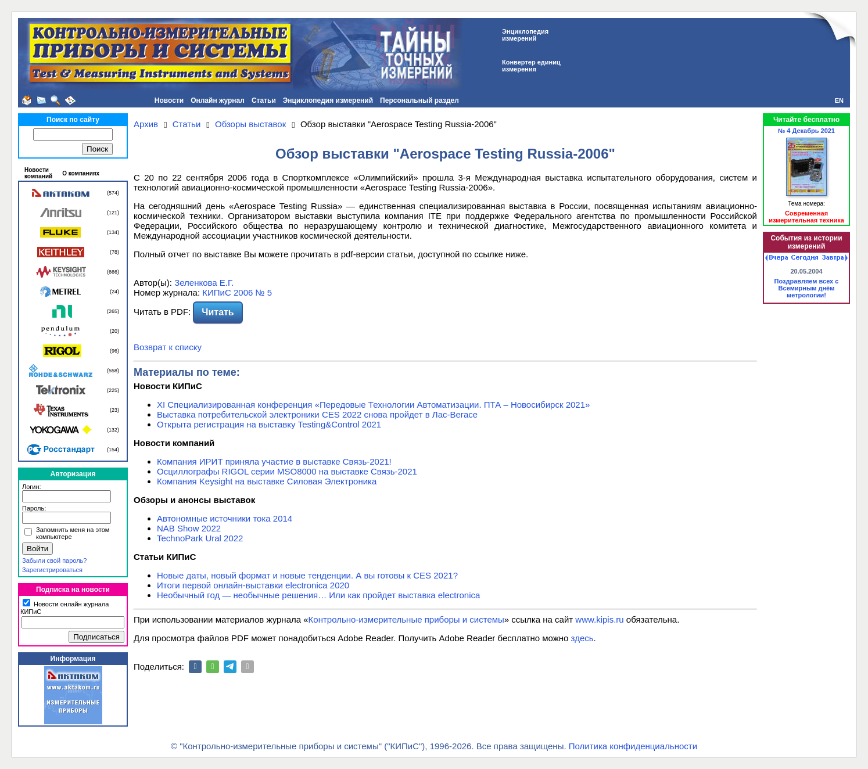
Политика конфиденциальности (633, 746)
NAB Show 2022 (189, 528)
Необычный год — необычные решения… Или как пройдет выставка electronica (318, 595)
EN (839, 100)
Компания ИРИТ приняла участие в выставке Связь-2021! (274, 461)
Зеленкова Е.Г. (204, 283)
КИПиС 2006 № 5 (237, 292)
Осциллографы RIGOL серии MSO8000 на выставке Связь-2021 (287, 471)
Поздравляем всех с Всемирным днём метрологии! (806, 288)
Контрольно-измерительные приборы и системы (406, 619)
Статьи (264, 100)
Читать (218, 312)
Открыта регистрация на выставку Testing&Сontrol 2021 (269, 424)
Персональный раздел (419, 100)
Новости (169, 100)
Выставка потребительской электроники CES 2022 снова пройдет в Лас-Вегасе (317, 414)
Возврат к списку (168, 347)
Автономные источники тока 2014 (224, 518)
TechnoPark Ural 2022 (200, 538)
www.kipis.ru (599, 619)
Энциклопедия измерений (328, 100)
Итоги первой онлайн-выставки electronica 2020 (253, 585)
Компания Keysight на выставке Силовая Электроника (266, 481)
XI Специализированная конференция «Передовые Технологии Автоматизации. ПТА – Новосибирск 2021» (373, 404)
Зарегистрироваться (52, 569)
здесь (582, 638)
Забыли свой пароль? (54, 560)
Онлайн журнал (218, 100)
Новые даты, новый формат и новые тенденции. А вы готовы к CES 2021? (307, 575)
